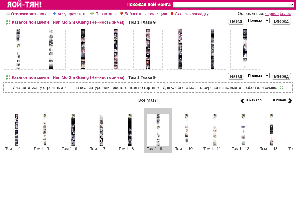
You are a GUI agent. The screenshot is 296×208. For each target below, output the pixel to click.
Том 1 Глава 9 (142, 22)
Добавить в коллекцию (143, 14)
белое (285, 13)
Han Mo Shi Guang (71, 22)
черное (272, 13)
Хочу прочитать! (70, 14)
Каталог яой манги (30, 22)
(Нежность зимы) (107, 22)
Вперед (281, 21)
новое (28, 14)
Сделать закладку (189, 14)
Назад (236, 21)
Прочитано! (103, 14)
